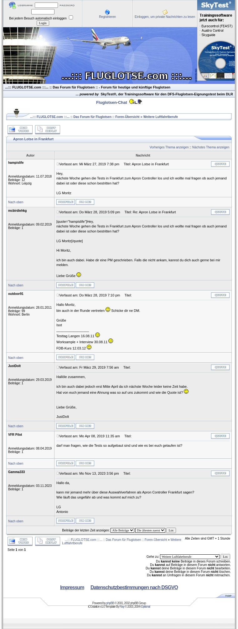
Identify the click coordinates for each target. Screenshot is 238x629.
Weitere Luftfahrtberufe (160, 117)
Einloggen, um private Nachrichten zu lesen (165, 17)
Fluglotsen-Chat (111, 102)
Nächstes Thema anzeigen (211, 147)
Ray (122, 606)
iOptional (145, 606)
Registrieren (107, 17)
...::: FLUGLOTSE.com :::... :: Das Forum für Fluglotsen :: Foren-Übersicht (84, 117)
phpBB (110, 603)
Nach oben (15, 202)
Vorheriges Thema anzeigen (169, 147)
